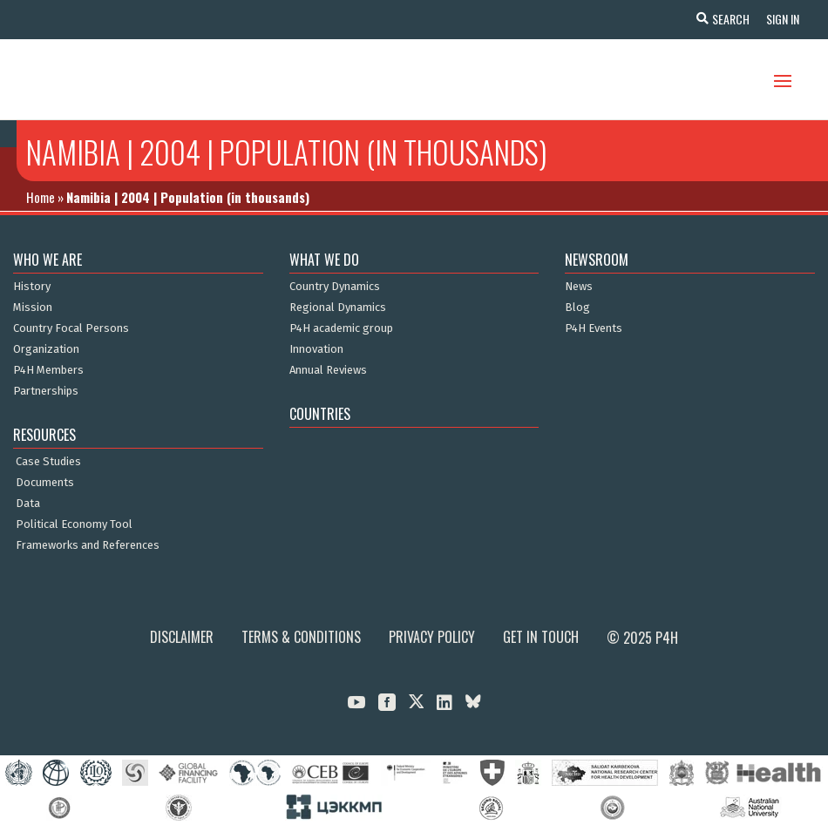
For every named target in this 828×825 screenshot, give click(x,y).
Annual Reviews (328, 370)
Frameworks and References (87, 545)
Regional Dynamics (337, 307)
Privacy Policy (432, 636)
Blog (577, 307)
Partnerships (45, 391)
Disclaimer (182, 636)
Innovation (316, 349)
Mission (32, 307)
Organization (46, 349)
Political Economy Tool (74, 524)
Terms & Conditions (301, 636)
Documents (45, 483)
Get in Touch (541, 636)
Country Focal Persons (71, 328)
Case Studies (48, 462)
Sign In (780, 19)
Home (40, 196)
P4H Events (593, 328)
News (579, 287)
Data (28, 503)
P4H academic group (341, 328)
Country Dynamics (334, 287)
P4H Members (48, 370)
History (32, 287)
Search (728, 19)
